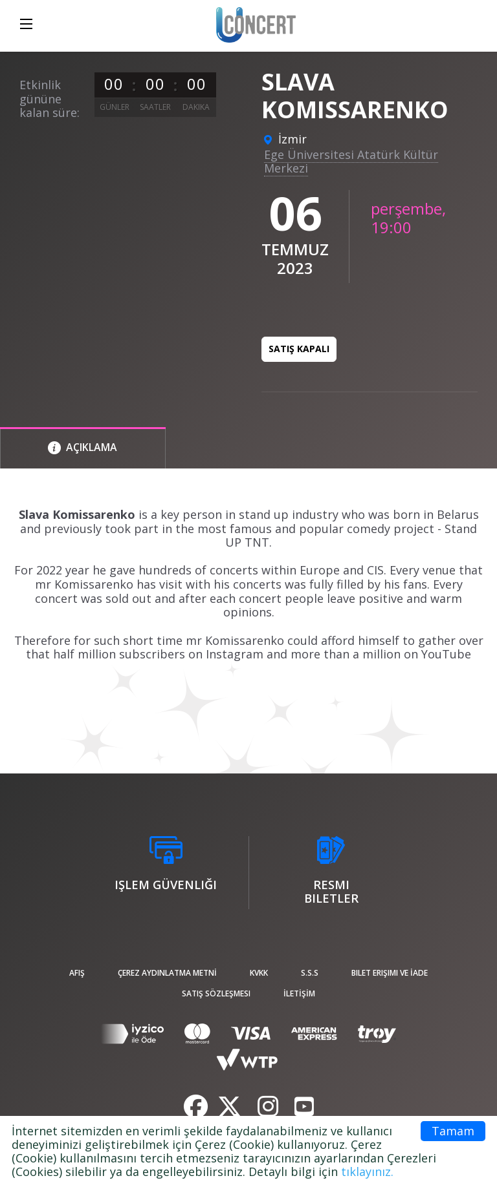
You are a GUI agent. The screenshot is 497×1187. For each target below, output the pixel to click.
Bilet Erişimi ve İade (389, 972)
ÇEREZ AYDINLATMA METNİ (167, 972)
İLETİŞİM (299, 993)
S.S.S (309, 972)
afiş (77, 972)
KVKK (259, 972)
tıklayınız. (367, 1171)
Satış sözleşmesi (216, 993)
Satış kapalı (299, 348)
